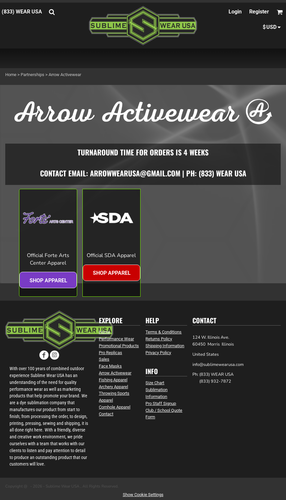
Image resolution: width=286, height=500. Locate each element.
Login (235, 12)
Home (10, 74)
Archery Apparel (113, 386)
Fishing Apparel (113, 379)
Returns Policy (158, 338)
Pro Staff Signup (160, 403)
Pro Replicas (110, 352)
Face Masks (110, 366)
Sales (104, 359)
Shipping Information (164, 345)
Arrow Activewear (115, 372)
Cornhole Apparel (114, 407)
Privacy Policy (158, 352)
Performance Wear (116, 338)
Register (259, 12)
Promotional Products (119, 345)
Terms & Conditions (163, 332)
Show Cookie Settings (143, 494)
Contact (106, 413)
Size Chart (154, 382)
